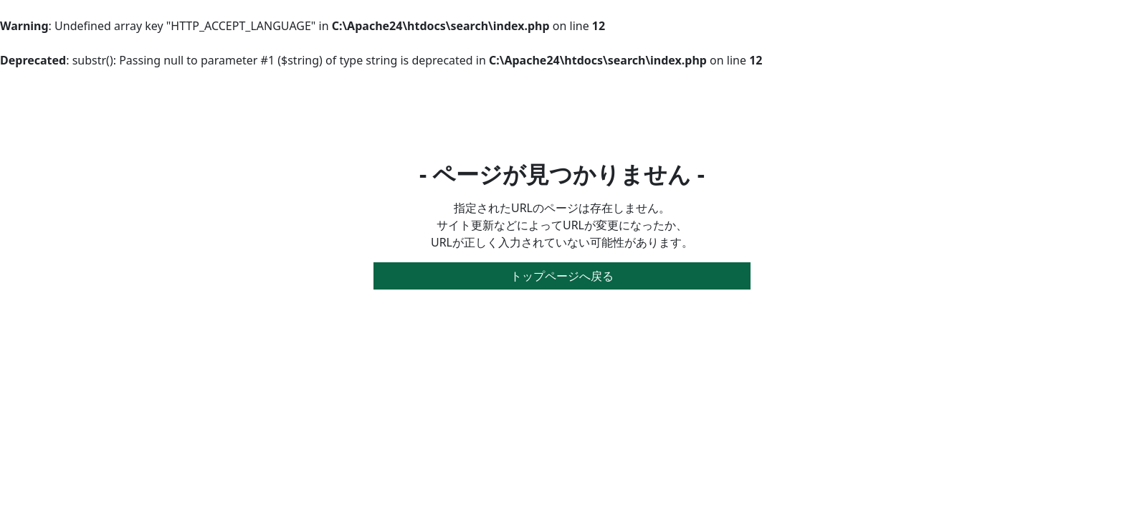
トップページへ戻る (562, 276)
